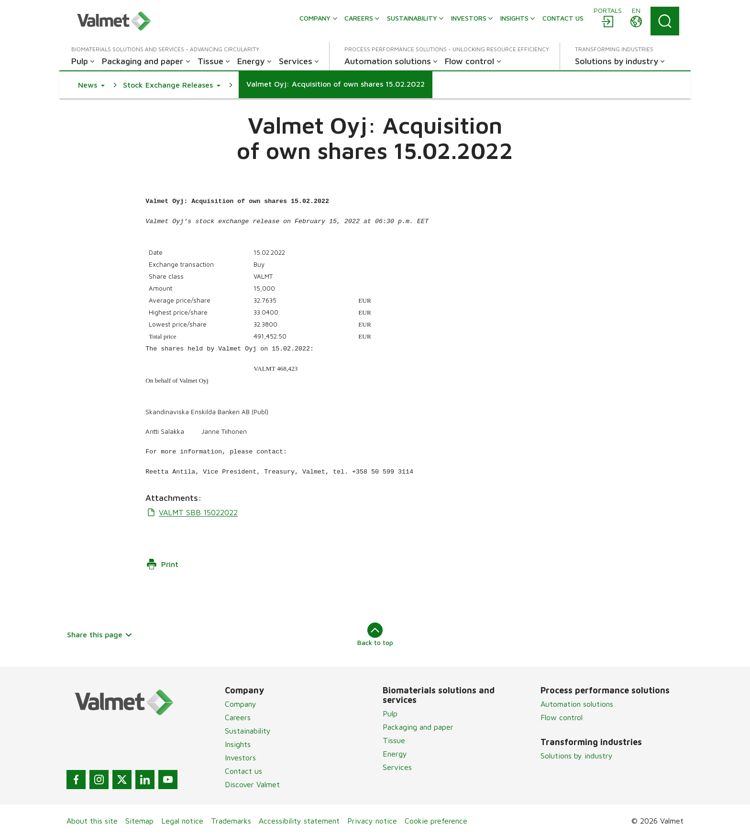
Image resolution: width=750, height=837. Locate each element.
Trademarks (231, 820)
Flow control (561, 717)
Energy (395, 753)
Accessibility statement (299, 820)
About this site (92, 820)
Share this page (99, 634)
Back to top (375, 634)
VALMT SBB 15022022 (191, 512)
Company (240, 704)
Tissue (394, 740)
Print (162, 564)
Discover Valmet (252, 784)
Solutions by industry (576, 755)
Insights (238, 744)
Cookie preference (436, 820)
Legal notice (182, 820)
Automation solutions (576, 704)
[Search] (665, 21)
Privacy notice (372, 820)
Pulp (390, 713)
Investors (240, 757)
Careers (238, 717)
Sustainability (248, 730)
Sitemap (139, 820)
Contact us (243, 771)
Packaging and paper (418, 727)
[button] (91, 85)
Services (397, 767)
